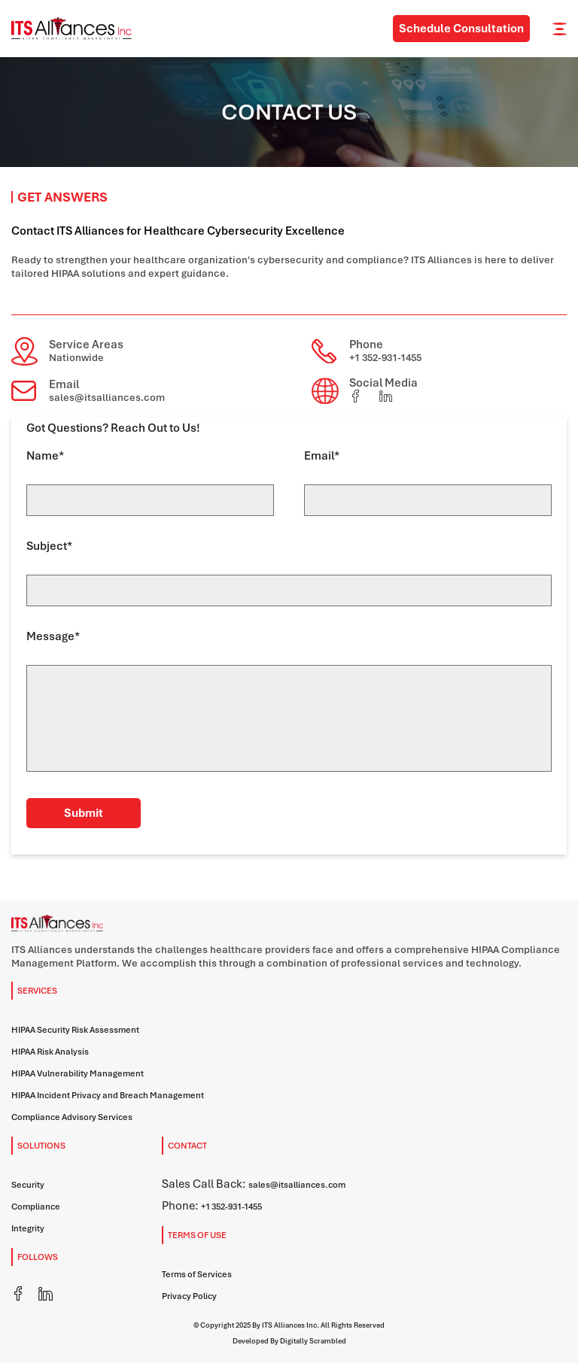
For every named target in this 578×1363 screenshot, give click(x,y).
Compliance (35, 1206)
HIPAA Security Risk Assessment (75, 1030)
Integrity (27, 1228)
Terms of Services (197, 1274)
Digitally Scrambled (313, 1341)
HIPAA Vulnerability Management (77, 1073)
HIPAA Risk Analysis (50, 1051)
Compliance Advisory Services (71, 1117)
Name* (45, 455)
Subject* (49, 546)
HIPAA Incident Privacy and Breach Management (107, 1095)
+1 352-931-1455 (385, 357)
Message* (53, 636)
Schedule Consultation (461, 28)
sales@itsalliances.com (107, 397)
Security (27, 1184)
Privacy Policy (189, 1296)
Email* (321, 455)
